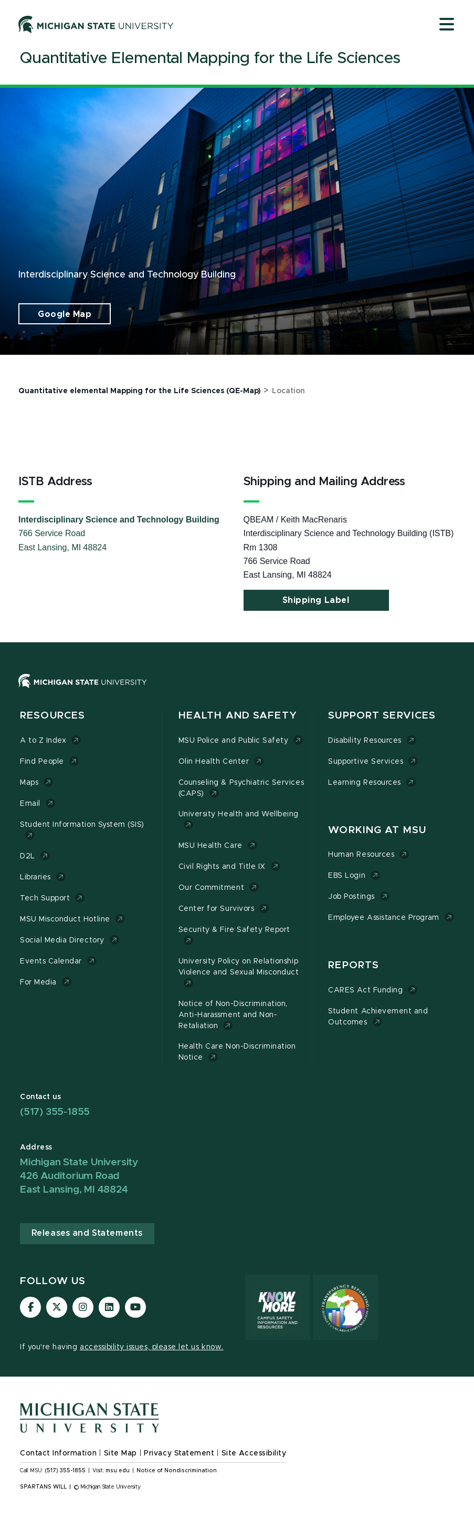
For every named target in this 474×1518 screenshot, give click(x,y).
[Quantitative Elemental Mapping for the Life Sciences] (210, 60)
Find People (42, 761)
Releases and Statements (87, 1233)
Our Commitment (211, 887)
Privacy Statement (179, 1453)
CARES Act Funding (365, 990)
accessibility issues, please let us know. (152, 1347)
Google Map (64, 314)
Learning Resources (364, 782)
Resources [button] (52, 716)
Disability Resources (365, 740)
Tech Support (45, 898)
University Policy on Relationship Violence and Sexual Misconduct (238, 967)
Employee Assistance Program (383, 917)
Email (30, 803)
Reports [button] (353, 965)
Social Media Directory (62, 940)
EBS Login (346, 875)
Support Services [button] (382, 716)
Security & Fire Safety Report (234, 930)
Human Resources (361, 854)
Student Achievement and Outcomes (378, 1017)
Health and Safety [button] (237, 716)
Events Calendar (51, 961)
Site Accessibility (254, 1453)
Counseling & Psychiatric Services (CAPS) (241, 788)
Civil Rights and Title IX (222, 866)
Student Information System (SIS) (82, 824)
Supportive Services (365, 761)
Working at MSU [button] (377, 830)
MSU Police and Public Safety (233, 740)
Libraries (35, 877)
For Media (38, 982)
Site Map (120, 1453)
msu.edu (118, 1470)
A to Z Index (43, 740)
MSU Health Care (210, 845)
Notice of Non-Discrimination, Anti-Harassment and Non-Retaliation (233, 1015)
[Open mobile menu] (446, 25)
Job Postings (351, 896)
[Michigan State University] (96, 24)
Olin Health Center (213, 761)
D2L (27, 856)
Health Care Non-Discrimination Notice (237, 1052)
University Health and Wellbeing (238, 814)
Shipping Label (315, 600)
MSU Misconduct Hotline (65, 919)
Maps (29, 782)
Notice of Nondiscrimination (176, 1470)
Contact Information (58, 1453)
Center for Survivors (216, 908)
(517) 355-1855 (55, 1112)
